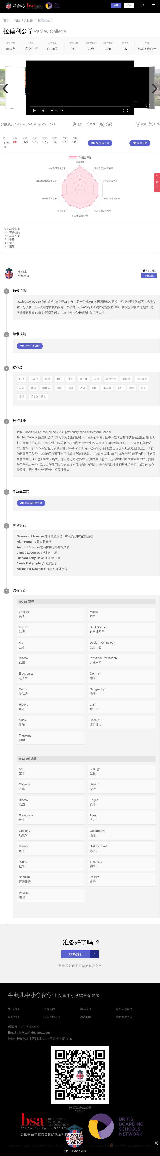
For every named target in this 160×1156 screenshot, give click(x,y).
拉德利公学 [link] (45, 20)
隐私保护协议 (124, 1017)
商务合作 (49, 1009)
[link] (6, 20)
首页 (6, 20)
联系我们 (13, 1017)
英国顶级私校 (23, 20)
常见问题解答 (124, 1009)
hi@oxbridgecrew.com (34, 1032)
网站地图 (85, 1017)
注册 (116, 5)
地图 (77, 124)
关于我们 (13, 1009)
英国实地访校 (52, 1017)
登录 (129, 5)
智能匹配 (149, 275)
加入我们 (85, 1009)
